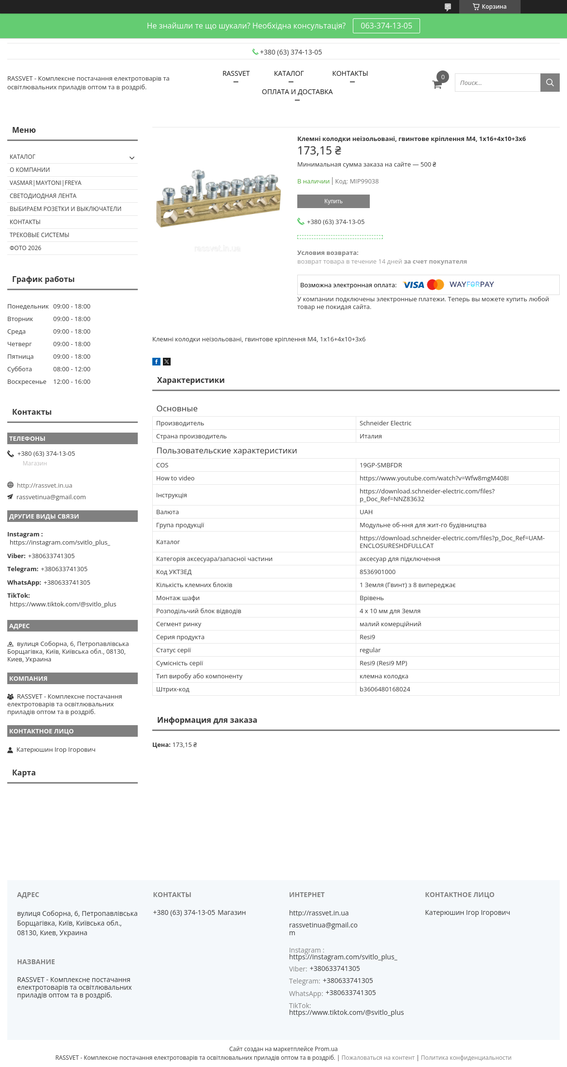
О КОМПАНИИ (30, 170)
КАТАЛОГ (289, 73)
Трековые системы (39, 235)
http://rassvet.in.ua (45, 485)
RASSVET (236, 73)
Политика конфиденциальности (466, 1057)
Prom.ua (326, 1049)
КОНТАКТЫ (350, 73)
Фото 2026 (25, 248)
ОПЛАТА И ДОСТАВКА (297, 91)
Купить (333, 201)
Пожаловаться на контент (378, 1057)
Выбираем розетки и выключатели (65, 209)
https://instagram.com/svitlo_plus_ (60, 542)
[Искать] (550, 82)
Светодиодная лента (43, 196)
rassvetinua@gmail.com (51, 497)
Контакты (25, 222)
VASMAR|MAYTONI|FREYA (45, 183)
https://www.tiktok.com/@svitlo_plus (63, 604)
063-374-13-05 (386, 25)
